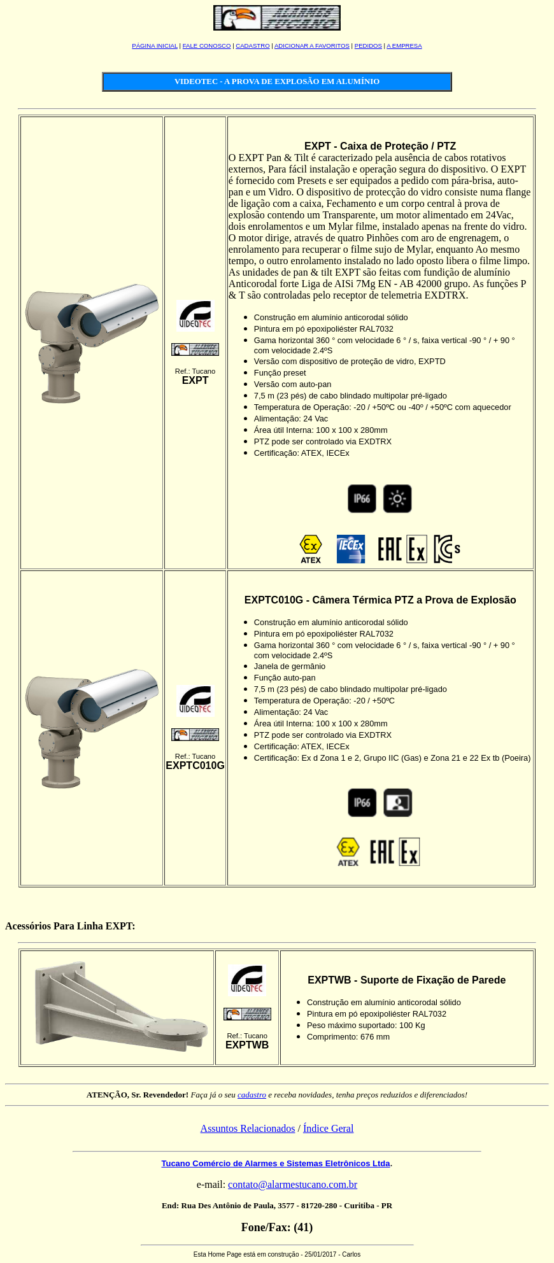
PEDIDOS (368, 45)
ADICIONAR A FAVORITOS (312, 45)
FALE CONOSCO (207, 45)
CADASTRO (252, 45)
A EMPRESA (404, 45)
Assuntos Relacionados (248, 1128)
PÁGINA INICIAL (155, 45)
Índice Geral (328, 1128)
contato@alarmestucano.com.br (292, 1184)
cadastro (252, 1094)
